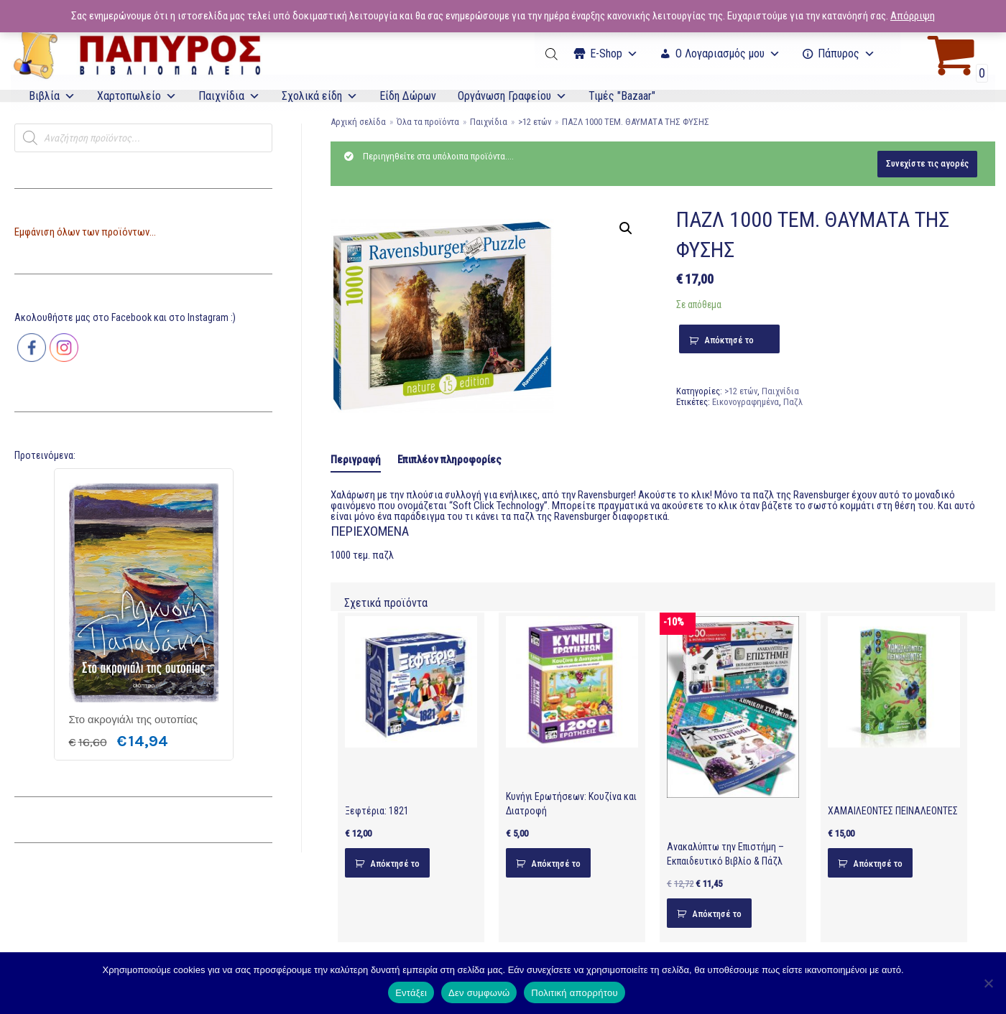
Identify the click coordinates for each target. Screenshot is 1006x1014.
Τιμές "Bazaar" (622, 96)
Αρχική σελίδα (358, 121)
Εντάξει (411, 992)
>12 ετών (534, 121)
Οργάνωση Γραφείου (512, 96)
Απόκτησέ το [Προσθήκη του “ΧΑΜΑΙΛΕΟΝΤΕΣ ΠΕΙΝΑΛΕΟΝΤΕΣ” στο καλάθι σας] (878, 863)
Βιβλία (52, 96)
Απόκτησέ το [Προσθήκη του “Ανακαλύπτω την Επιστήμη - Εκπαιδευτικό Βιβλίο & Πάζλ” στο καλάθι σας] (717, 913)
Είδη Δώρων (407, 96)
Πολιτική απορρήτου (574, 992)
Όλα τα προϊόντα (428, 121)
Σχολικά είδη (320, 96)
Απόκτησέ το (729, 340)
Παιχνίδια (229, 96)
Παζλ (793, 401)
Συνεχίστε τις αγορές (927, 163)
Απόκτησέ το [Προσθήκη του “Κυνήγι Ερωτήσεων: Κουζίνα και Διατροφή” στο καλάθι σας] (556, 863)
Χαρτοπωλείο (137, 96)
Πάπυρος (846, 53)
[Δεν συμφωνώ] (988, 983)
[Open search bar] (552, 54)
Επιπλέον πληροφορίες (449, 459)
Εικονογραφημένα (745, 401)
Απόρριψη (912, 15)
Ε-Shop (614, 53)
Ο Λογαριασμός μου (727, 53)
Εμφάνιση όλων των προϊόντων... (85, 231)
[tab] (356, 461)
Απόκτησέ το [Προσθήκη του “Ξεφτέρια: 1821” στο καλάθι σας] (395, 863)
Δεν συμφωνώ (478, 992)
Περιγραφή (356, 459)
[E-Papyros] (136, 53)
